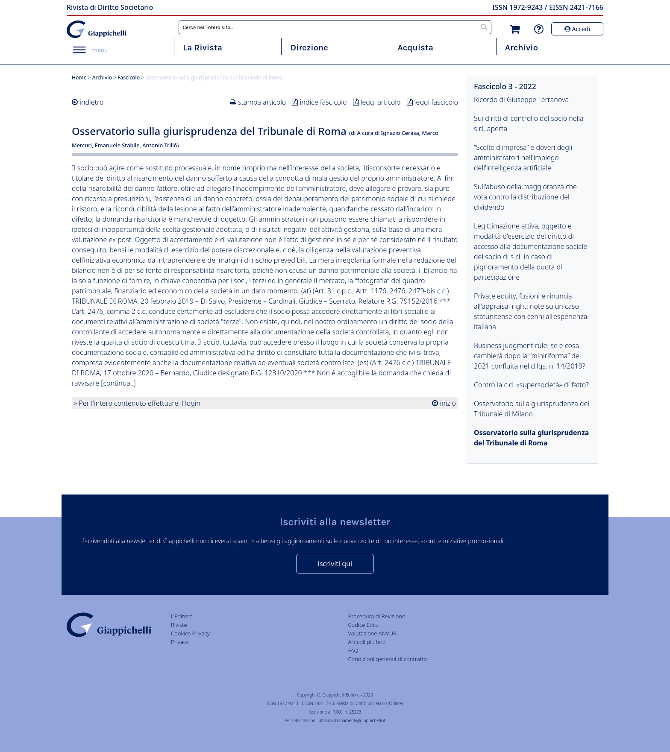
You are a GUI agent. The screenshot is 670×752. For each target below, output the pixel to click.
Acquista (415, 48)
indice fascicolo (323, 102)
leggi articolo (381, 102)
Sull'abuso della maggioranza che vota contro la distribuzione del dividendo (525, 197)
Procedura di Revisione (376, 616)
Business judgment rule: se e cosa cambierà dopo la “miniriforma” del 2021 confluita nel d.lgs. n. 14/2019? (529, 356)
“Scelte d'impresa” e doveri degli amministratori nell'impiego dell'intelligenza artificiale (523, 158)
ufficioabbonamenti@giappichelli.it (352, 720)
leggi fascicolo (436, 102)
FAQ (353, 650)
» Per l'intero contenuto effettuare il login (137, 403)
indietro (91, 102)
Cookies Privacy (190, 633)
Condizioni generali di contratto (387, 659)
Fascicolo (129, 77)
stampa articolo (262, 102)
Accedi (577, 29)
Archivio (521, 48)
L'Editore (181, 616)
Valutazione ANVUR (372, 633)
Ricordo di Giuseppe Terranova (521, 99)
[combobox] (335, 27)
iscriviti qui (335, 563)
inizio (447, 403)
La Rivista (202, 48)
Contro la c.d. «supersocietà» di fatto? (531, 384)
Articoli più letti (366, 642)
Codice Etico (363, 625)
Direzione (309, 48)
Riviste (179, 625)
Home (79, 77)
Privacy (179, 642)
